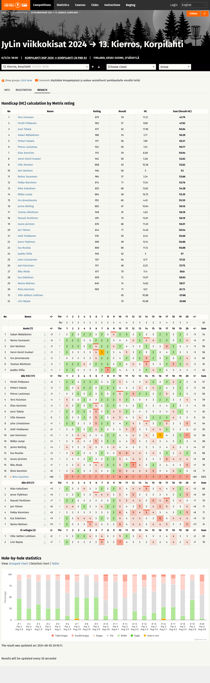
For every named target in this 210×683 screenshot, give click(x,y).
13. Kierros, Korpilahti (141, 44)
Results (42, 90)
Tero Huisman (26, 117)
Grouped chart (18, 563)
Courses (80, 5)
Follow (193, 13)
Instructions (112, 5)
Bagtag (130, 5)
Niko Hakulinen (26, 188)
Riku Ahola (24, 271)
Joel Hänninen (26, 265)
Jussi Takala (24, 129)
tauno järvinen (26, 224)
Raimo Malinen (26, 283)
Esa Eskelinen (25, 277)
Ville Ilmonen (25, 164)
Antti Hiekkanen (27, 235)
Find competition (18, 13)
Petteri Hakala (26, 141)
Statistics (63, 5)
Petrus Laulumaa (27, 147)
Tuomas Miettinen (28, 212)
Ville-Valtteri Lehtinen (30, 295)
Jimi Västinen (25, 170)
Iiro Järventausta (27, 200)
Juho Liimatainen (27, 259)
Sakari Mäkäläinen (28, 135)
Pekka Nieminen (27, 182)
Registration (24, 90)
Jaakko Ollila (25, 253)
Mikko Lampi (25, 194)
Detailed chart (39, 563)
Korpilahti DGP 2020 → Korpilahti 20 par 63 (56, 58)
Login (173, 5)
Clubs (95, 5)
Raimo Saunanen (27, 176)
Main (3, 13)
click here (26, 80)
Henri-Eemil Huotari (29, 158)
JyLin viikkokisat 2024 (44, 44)
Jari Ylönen (24, 230)
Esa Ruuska (24, 247)
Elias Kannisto (26, 152)
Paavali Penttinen (28, 218)
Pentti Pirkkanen (27, 123)
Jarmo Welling (26, 206)
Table (55, 563)
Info (7, 90)
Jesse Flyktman (26, 241)
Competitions (42, 5)
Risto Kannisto (26, 289)
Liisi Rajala (24, 301)
